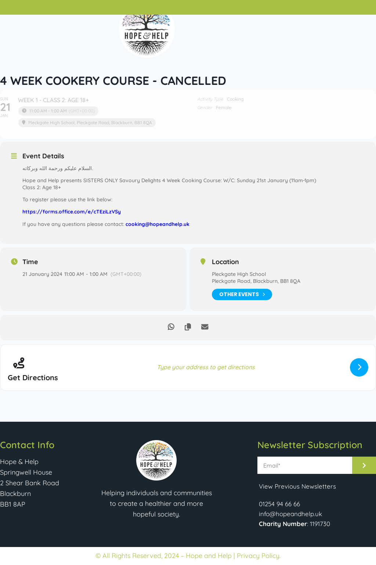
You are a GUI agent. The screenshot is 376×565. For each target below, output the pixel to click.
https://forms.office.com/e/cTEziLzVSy (71, 211)
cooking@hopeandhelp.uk (157, 223)
